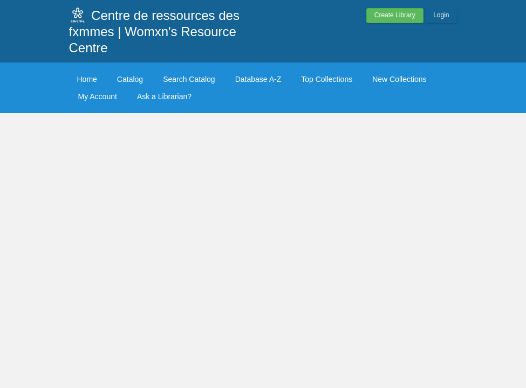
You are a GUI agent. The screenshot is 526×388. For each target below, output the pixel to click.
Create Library (394, 15)
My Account (97, 96)
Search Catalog (189, 79)
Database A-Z (258, 79)
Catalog (130, 79)
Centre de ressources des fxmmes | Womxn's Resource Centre (154, 31)
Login (441, 15)
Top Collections (326, 79)
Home (87, 79)
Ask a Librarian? (164, 96)
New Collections (399, 79)
